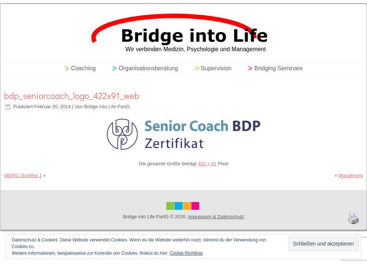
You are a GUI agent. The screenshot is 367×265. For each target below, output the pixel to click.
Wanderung (350, 175)
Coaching (83, 68)
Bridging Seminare (278, 68)
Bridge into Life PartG (107, 106)
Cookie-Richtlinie (186, 253)
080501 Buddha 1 (23, 175)
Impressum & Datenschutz (216, 216)
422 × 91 (207, 163)
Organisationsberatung (148, 68)
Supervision (216, 68)
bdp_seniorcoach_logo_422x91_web (71, 95)
